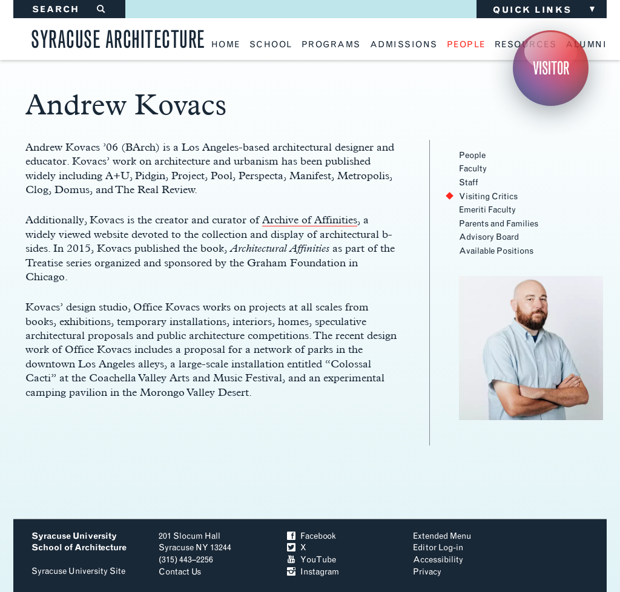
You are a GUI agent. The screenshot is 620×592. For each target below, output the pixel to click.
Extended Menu (442, 536)
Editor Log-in (438, 547)
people (466, 45)
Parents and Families (498, 224)
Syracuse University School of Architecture (79, 542)
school (270, 45)
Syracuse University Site (78, 571)
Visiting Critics (488, 196)
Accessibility (438, 559)
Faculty (473, 168)
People (472, 155)
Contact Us (180, 572)
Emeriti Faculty (487, 210)
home (225, 45)
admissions (404, 45)
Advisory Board (489, 237)
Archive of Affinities (309, 219)
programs (331, 45)
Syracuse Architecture (118, 37)
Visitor (551, 68)
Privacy (427, 572)
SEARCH (69, 9)
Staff (468, 182)
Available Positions (496, 251)
